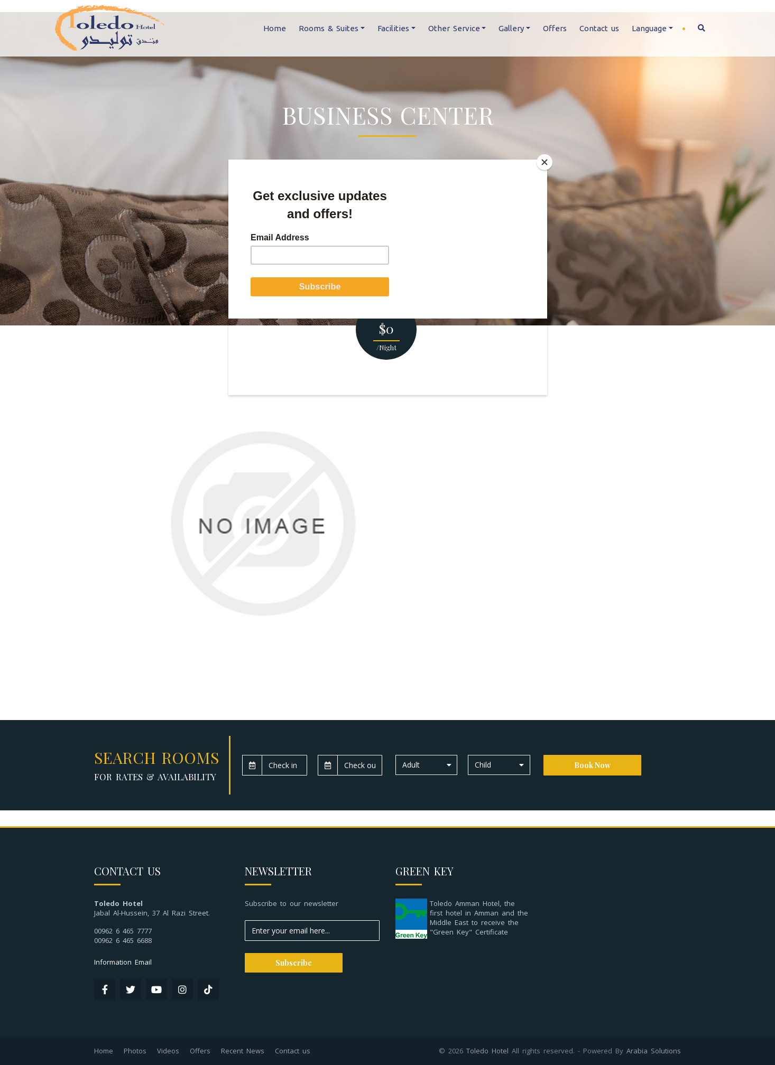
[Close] (544, 162)
